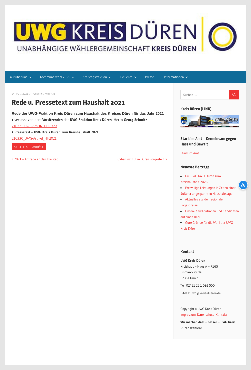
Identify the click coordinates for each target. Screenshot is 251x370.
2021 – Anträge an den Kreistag (36, 159)
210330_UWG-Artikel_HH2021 (34, 138)
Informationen (176, 77)
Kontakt (221, 314)
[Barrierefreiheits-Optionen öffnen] (243, 185)
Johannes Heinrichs (44, 93)
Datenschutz (205, 314)
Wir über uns (21, 77)
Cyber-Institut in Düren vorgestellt (141, 159)
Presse (149, 77)
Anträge (38, 147)
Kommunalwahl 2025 (57, 77)
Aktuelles (128, 77)
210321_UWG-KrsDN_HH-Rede (34, 126)
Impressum (188, 314)
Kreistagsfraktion (97, 77)
